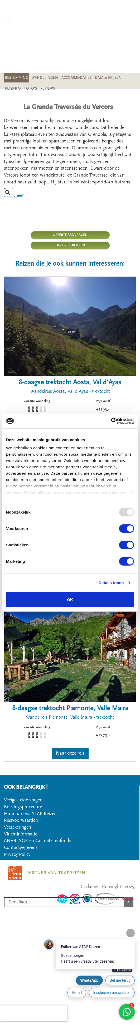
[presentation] (33, 1013)
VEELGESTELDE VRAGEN (109, 48)
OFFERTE (126, 41)
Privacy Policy (17, 854)
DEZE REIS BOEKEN (70, 245)
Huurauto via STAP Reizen (30, 813)
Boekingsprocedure (23, 807)
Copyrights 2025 (118, 886)
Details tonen (111, 582)
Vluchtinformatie (20, 834)
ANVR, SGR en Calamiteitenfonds (37, 840)
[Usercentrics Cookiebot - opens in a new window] (111, 421)
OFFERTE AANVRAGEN (70, 235)
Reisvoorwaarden (21, 820)
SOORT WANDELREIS (113, 34)
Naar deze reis (70, 753)
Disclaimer (89, 886)
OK (70, 599)
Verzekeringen (17, 827)
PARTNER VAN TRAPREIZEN (55, 873)
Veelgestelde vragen (23, 800)
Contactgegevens (21, 847)
